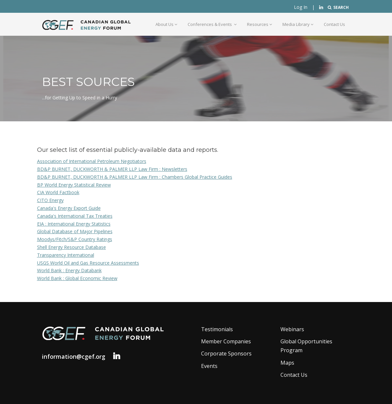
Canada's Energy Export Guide (69, 208)
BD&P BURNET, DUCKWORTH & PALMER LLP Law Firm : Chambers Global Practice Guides (134, 177)
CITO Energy (50, 200)
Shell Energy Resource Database (71, 247)
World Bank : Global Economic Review (77, 278)
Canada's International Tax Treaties (75, 216)
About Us (166, 24)
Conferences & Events (212, 24)
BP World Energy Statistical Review (74, 185)
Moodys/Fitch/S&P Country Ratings (74, 239)
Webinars (292, 329)
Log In (300, 7)
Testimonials (217, 329)
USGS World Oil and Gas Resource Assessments (88, 263)
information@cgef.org (73, 356)
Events (209, 366)
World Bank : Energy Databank (69, 270)
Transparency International (65, 255)
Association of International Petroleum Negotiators (91, 161)
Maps (287, 362)
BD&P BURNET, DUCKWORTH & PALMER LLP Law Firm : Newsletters (112, 169)
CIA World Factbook (58, 192)
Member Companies (226, 341)
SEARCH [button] (338, 7)
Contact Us (334, 24)
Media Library (297, 24)
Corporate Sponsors (226, 353)
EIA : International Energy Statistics (74, 224)
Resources (259, 24)
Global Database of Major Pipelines (75, 231)
